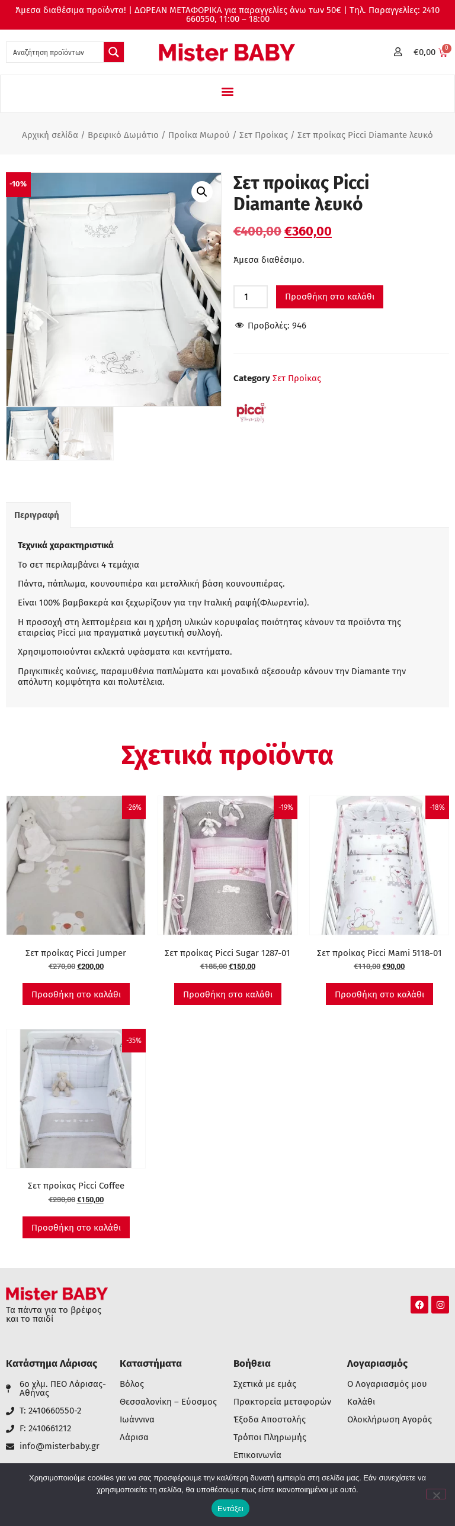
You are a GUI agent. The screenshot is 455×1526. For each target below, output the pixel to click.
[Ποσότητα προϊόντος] (250, 296)
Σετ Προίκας (263, 135)
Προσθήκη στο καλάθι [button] (76, 994)
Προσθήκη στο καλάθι (329, 296)
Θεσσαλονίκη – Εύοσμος (168, 1402)
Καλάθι (361, 1402)
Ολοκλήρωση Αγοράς (389, 1419)
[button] (228, 91)
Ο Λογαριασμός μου (387, 1384)
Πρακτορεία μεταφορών (282, 1402)
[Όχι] (436, 1494)
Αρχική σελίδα (50, 135)
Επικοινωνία (257, 1455)
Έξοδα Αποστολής (269, 1419)
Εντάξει (230, 1508)
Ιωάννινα (137, 1419)
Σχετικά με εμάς (264, 1384)
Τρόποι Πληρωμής (269, 1437)
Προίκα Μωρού (199, 135)
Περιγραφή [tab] (36, 515)
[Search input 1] (55, 52)
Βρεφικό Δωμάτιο (123, 135)
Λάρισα (134, 1437)
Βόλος (132, 1384)
